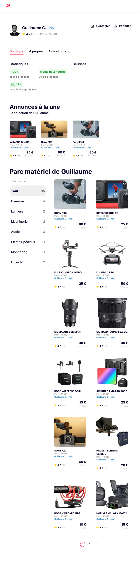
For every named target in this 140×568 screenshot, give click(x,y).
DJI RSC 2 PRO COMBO (68, 272)
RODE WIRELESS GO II (67, 391)
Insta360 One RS (19, 142)
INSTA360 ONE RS (107, 212)
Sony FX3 (46, 142)
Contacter (100, 26)
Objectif (28, 262)
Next (96, 544)
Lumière (28, 211)
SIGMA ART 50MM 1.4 (67, 331)
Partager (122, 26)
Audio (28, 232)
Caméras (28, 201)
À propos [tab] (36, 51)
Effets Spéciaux (28, 242)
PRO (26, 148)
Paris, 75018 (48, 34)
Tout (28, 191)
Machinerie (28, 221)
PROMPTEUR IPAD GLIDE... (107, 452)
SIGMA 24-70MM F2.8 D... (112, 331)
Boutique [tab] (16, 51)
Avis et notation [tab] (60, 51)
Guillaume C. (21, 147)
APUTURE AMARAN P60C (111, 391)
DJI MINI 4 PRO (105, 272)
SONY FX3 (60, 212)
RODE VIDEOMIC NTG (67, 513)
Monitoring (28, 252)
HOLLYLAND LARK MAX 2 (111, 513)
